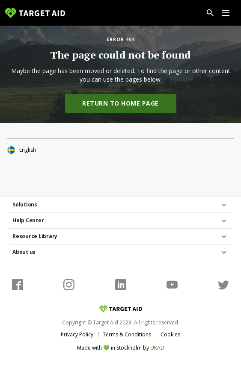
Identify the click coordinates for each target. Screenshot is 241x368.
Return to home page (120, 103)
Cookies (170, 334)
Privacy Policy (77, 334)
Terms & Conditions (127, 334)
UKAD (157, 347)
